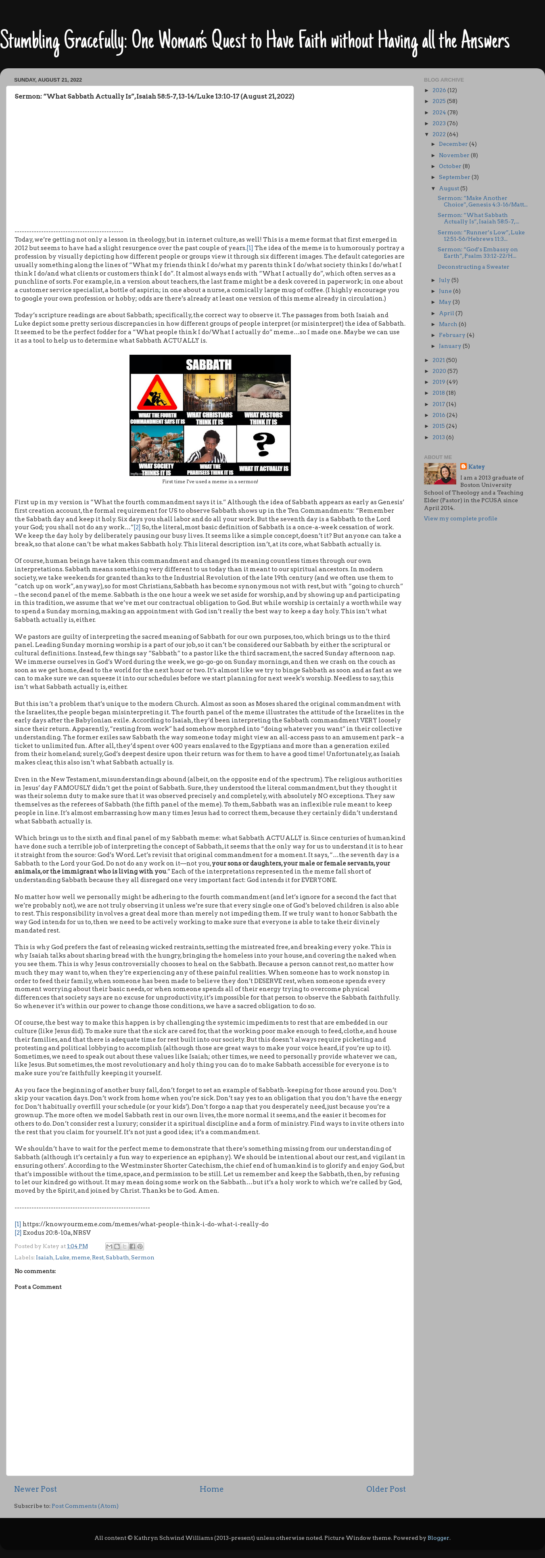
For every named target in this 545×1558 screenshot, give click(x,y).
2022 (439, 134)
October (451, 166)
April (447, 313)
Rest (98, 1257)
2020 (439, 371)
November (455, 155)
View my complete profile (460, 518)
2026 (439, 90)
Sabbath (117, 1257)
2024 (439, 112)
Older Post (386, 1489)
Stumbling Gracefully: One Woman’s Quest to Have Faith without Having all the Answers (255, 42)
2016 (439, 415)
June (446, 291)
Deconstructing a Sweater (474, 266)
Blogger (438, 1538)
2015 (439, 426)
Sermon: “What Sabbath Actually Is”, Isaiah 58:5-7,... (478, 218)
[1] (249, 248)
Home (212, 1489)
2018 (439, 393)
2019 (439, 382)
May (446, 302)
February (453, 335)
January (451, 346)
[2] (137, 527)
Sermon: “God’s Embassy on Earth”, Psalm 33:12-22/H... (478, 252)
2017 (439, 404)
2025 (439, 101)
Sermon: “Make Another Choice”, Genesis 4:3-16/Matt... (483, 201)
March (449, 324)
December (454, 144)
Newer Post (35, 1489)
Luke (62, 1257)
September (455, 177)
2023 (439, 123)
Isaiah (44, 1257)
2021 (439, 360)
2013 (439, 437)
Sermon (143, 1257)
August (449, 188)
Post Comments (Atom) (85, 1506)
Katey (476, 466)
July (445, 280)
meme (80, 1257)
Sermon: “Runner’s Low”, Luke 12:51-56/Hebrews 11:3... (481, 235)
